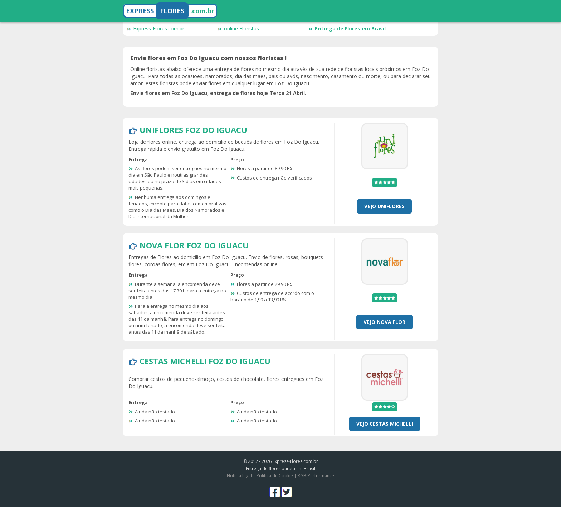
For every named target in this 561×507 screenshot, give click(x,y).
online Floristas (238, 28)
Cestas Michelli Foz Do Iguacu (205, 360)
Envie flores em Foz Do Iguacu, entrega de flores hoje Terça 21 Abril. (218, 93)
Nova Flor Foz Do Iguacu (194, 245)
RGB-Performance (316, 476)
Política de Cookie (275, 476)
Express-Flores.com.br (155, 28)
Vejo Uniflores (384, 206)
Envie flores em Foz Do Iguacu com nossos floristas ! (208, 58)
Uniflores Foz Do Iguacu (193, 129)
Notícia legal (239, 476)
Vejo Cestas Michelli (384, 423)
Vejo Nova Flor (384, 322)
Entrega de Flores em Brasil (347, 28)
